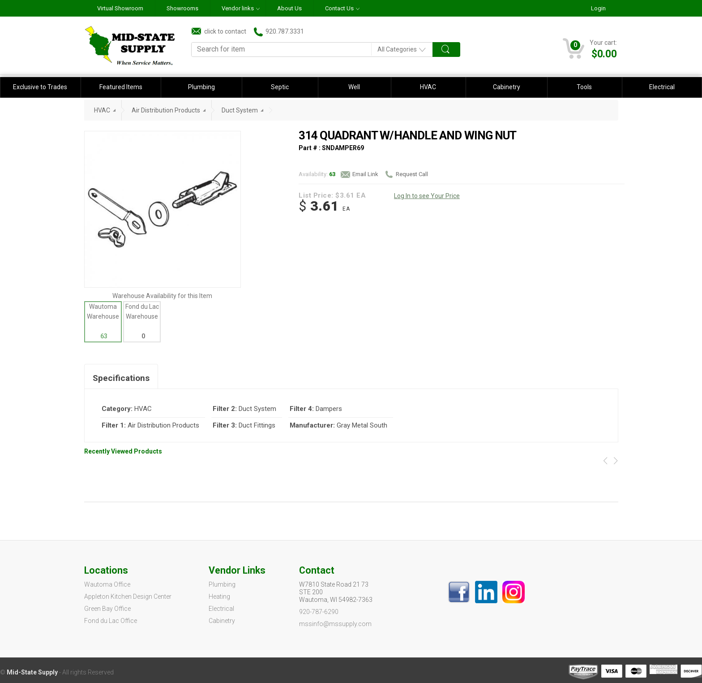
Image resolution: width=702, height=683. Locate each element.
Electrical (662, 87)
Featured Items (120, 87)
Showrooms (182, 8)
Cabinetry (506, 87)
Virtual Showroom (120, 8)
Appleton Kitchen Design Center (127, 596)
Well (354, 87)
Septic (280, 87)
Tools (584, 87)
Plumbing (201, 87)
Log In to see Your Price (427, 195)
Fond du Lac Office (110, 620)
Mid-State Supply (32, 672)
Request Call (406, 174)
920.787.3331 (279, 31)
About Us (289, 8)
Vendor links (238, 8)
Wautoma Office (107, 584)
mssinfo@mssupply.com (335, 623)
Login (598, 8)
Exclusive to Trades (40, 87)
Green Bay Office (107, 608)
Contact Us (339, 8)
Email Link (359, 174)
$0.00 (604, 54)
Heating (219, 596)
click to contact (219, 31)
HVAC (428, 87)
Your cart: (603, 42)
